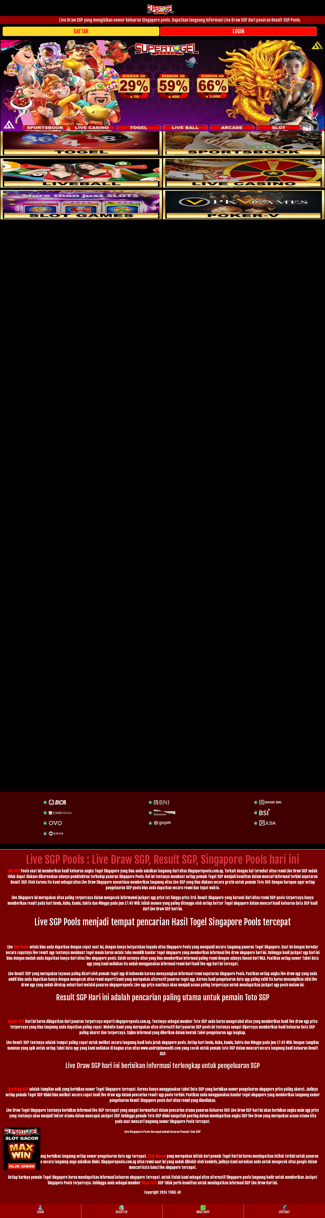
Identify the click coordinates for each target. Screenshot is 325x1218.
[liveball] (243, 204)
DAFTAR (81, 31)
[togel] (81, 141)
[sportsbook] (81, 173)
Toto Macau (157, 1156)
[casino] (243, 173)
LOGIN (238, 31)
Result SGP (16, 1021)
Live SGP (14, 871)
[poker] (81, 204)
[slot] (243, 141)
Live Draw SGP (17, 1089)
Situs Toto (149, 1183)
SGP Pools (21, 947)
